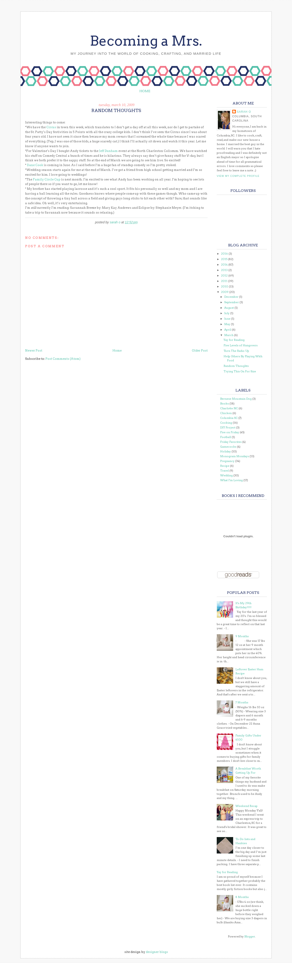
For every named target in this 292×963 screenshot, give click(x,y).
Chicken (226, 413)
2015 (224, 259)
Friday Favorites (231, 442)
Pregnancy (227, 461)
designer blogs (157, 952)
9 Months (242, 636)
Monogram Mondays (234, 456)
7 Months (241, 702)
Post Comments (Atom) (63, 358)
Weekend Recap (246, 806)
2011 (224, 281)
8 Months (242, 897)
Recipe (224, 465)
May (227, 324)
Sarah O (244, 111)
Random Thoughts (236, 366)
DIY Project (227, 427)
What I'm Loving (231, 480)
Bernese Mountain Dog (236, 398)
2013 (224, 270)
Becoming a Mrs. (146, 40)
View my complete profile (238, 176)
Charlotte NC (229, 408)
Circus (51, 127)
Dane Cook (35, 165)
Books (224, 403)
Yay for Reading (234, 340)
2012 (224, 275)
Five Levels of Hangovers (241, 345)
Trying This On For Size (240, 371)
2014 (224, 264)
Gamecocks (228, 446)
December (231, 296)
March (229, 335)
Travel (224, 470)
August (229, 307)
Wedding (226, 475)
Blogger (249, 936)
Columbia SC (229, 418)
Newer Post (33, 350)
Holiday (225, 451)
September (232, 302)
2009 (225, 292)
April (228, 329)
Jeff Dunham (108, 151)
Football (225, 437)
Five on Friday (229, 432)
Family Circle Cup (46, 179)
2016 (225, 253)
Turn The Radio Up (236, 350)
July (227, 313)
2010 (225, 286)
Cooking (226, 422)
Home (144, 91)
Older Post (200, 350)
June (227, 318)
